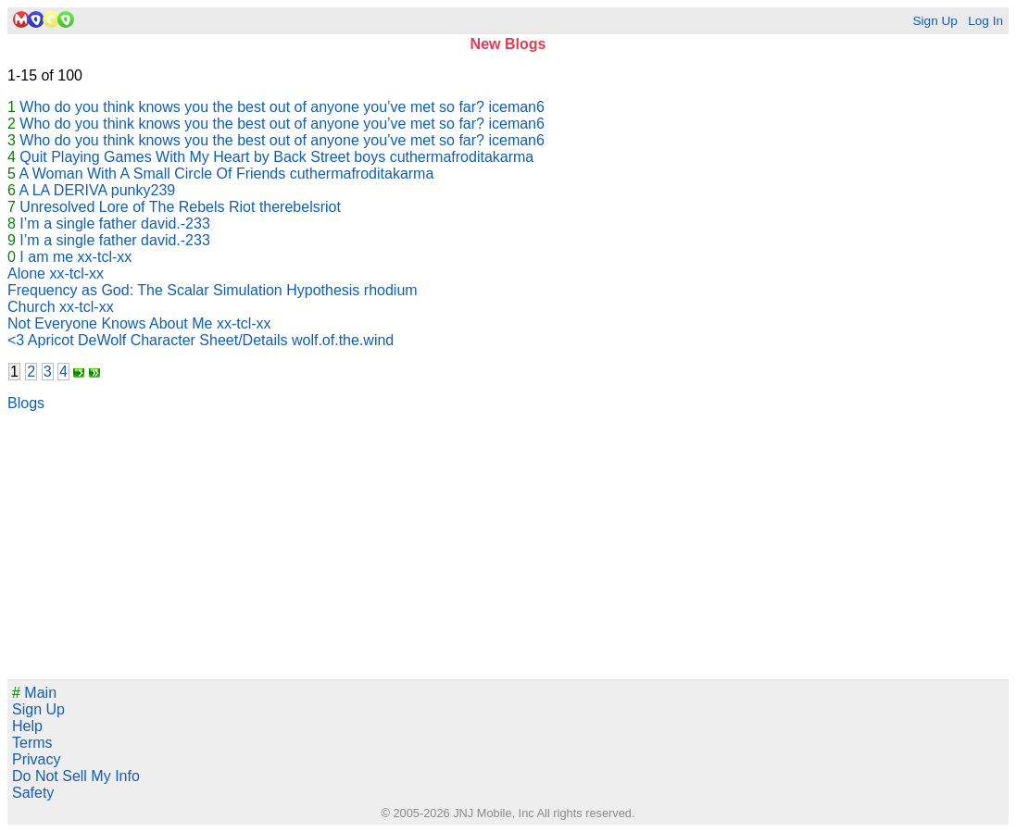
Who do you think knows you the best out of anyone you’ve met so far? (251, 107)
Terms (32, 743)
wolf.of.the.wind (343, 340)
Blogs (25, 403)
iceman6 (516, 107)
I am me (46, 257)
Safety (33, 793)
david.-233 (175, 223)
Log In (985, 21)
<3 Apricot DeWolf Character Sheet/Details (147, 340)
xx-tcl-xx (105, 257)
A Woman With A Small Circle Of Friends (152, 173)
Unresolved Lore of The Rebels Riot (137, 207)
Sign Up (934, 21)
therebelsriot (300, 207)
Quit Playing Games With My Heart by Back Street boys (202, 157)
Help (27, 726)
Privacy (36, 759)
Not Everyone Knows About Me (109, 323)
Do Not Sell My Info (76, 776)
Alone (26, 273)
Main (34, 693)
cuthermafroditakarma (462, 157)
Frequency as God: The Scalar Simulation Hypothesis (183, 290)
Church (31, 307)
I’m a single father (77, 223)
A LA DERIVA (63, 190)
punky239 (143, 190)
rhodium (391, 290)
